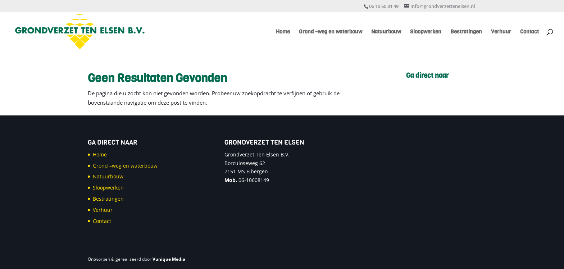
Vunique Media (169, 259)
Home (283, 32)
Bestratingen (466, 32)
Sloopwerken (425, 32)
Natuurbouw (386, 32)
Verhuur (501, 32)
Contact (529, 32)
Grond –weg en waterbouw (330, 32)
